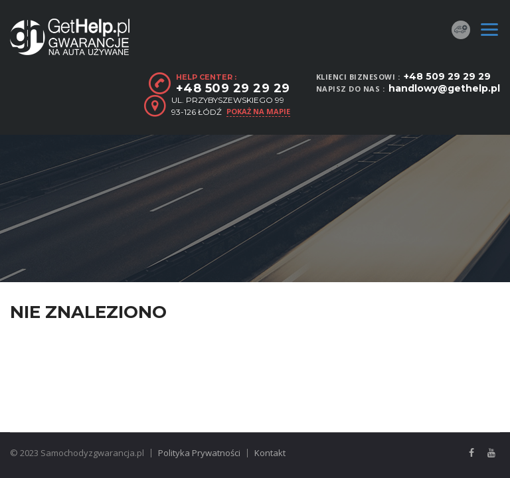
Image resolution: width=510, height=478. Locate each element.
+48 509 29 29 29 (447, 76)
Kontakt (270, 453)
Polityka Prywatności (199, 453)
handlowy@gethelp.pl (444, 88)
